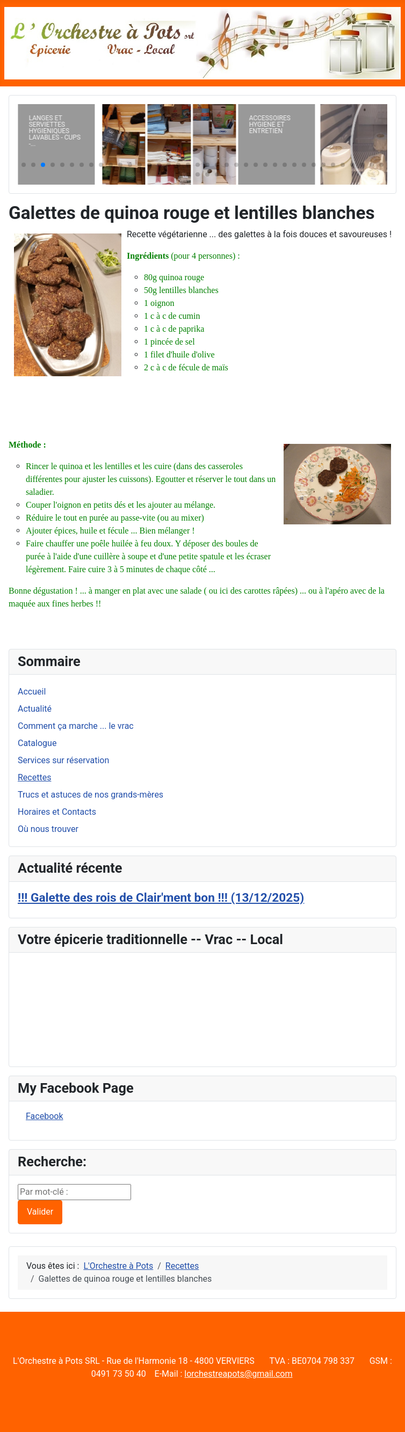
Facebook (44, 1116)
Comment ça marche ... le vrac (76, 726)
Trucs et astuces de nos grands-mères (90, 795)
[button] (23, 165)
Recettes (34, 777)
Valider (40, 1212)
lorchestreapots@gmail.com (238, 1374)
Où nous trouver (48, 829)
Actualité (35, 709)
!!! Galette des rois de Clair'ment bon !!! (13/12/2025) (161, 897)
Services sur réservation (63, 760)
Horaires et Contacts (57, 812)
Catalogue (37, 743)
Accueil (32, 691)
